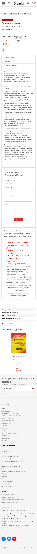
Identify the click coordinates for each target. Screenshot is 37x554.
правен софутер (24, 285)
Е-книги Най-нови (6, 484)
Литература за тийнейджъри (10, 466)
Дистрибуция (5, 438)
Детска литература (7, 464)
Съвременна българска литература (12, 459)
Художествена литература (9, 456)
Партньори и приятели (8, 421)
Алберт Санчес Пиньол (13, 26)
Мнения (7, 61)
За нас (3, 408)
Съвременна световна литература (12, 461)
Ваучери (4, 476)
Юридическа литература (9, 474)
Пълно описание (10, 57)
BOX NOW (19, 250)
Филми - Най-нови (7, 481)
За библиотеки (6, 423)
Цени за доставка (11, 65)
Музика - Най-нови (7, 479)
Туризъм (4, 469)
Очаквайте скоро (7, 454)
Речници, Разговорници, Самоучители (13, 471)
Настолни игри (6, 486)
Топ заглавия (5, 449)
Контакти (4, 440)
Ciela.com (22, 511)
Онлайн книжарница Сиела (11, 13)
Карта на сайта (29, 548)
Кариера (4, 435)
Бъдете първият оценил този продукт (13, 36)
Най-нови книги (6, 451)
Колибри (10, 30)
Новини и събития (7, 418)
